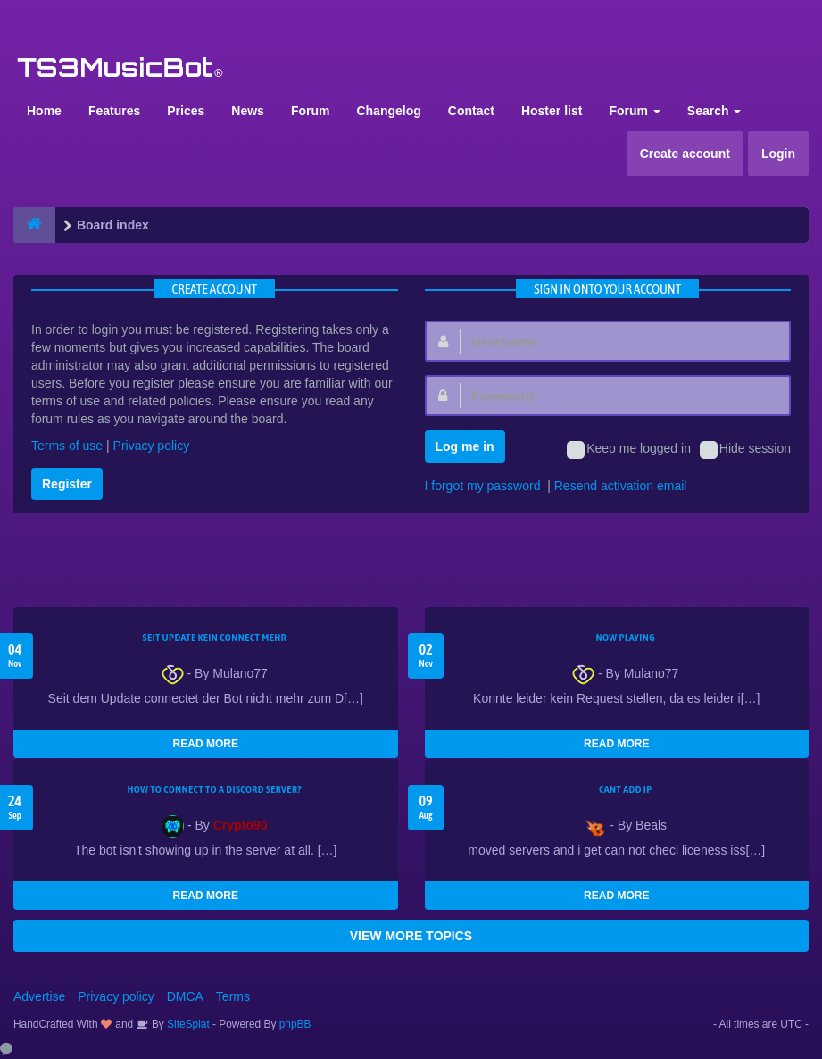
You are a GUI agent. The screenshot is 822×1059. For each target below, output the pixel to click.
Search (714, 111)
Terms (233, 996)
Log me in (465, 446)
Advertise (39, 996)
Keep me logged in (629, 450)
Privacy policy (151, 445)
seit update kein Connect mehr (214, 637)
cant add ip (625, 789)
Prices (185, 111)
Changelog (388, 111)
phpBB (295, 1024)
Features (114, 111)
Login (778, 153)
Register (67, 484)
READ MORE (205, 744)
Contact (471, 111)
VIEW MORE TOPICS (411, 936)
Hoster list (551, 111)
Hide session (745, 450)
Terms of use (67, 445)
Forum (310, 111)
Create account (685, 153)
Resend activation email (620, 486)
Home (44, 111)
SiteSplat (187, 1024)
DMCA (185, 996)
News (247, 111)
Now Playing (625, 637)
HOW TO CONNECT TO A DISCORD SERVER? (214, 789)
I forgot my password (483, 486)
